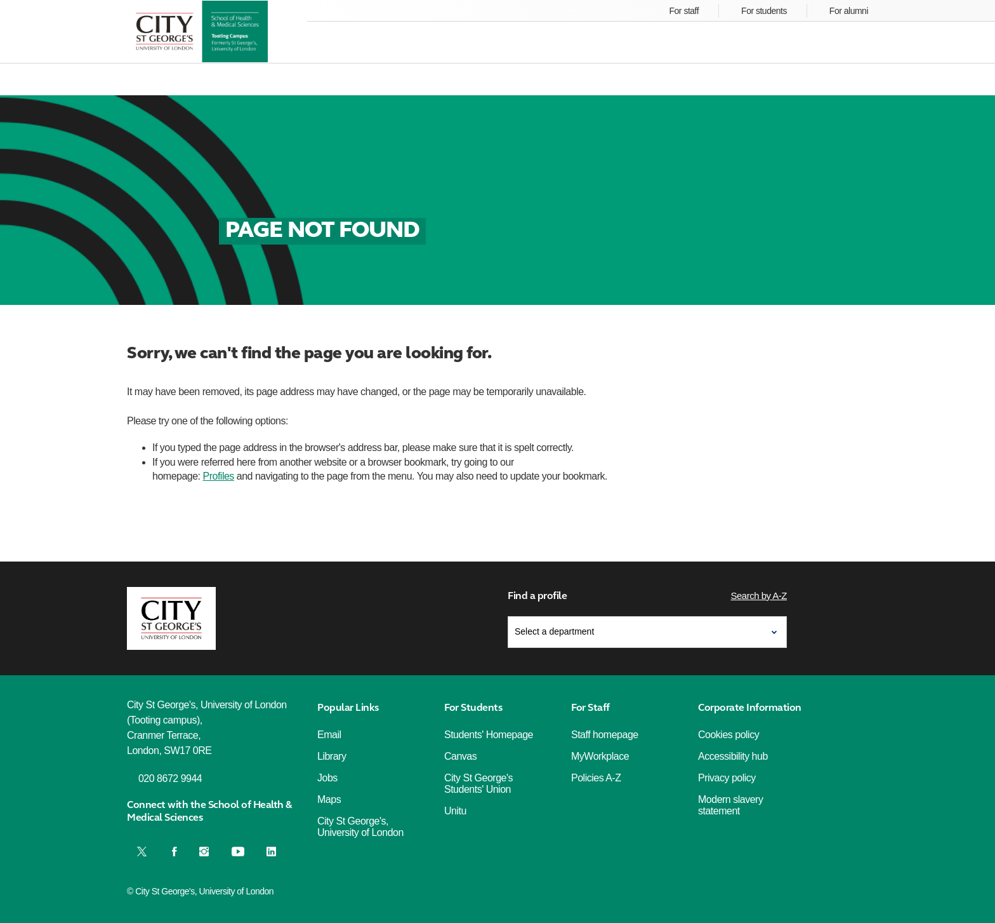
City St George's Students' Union (478, 783)
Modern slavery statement (730, 805)
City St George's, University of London (360, 827)
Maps (329, 799)
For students (764, 11)
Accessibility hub (733, 756)
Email (329, 734)
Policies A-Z (596, 777)
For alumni (848, 11)
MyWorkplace (600, 756)
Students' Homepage (488, 734)
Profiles (218, 476)
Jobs (327, 777)
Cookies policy (728, 734)
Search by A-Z (758, 595)
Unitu (455, 810)
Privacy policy (727, 777)
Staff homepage (604, 734)
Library (331, 756)
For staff (684, 11)
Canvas (460, 756)
